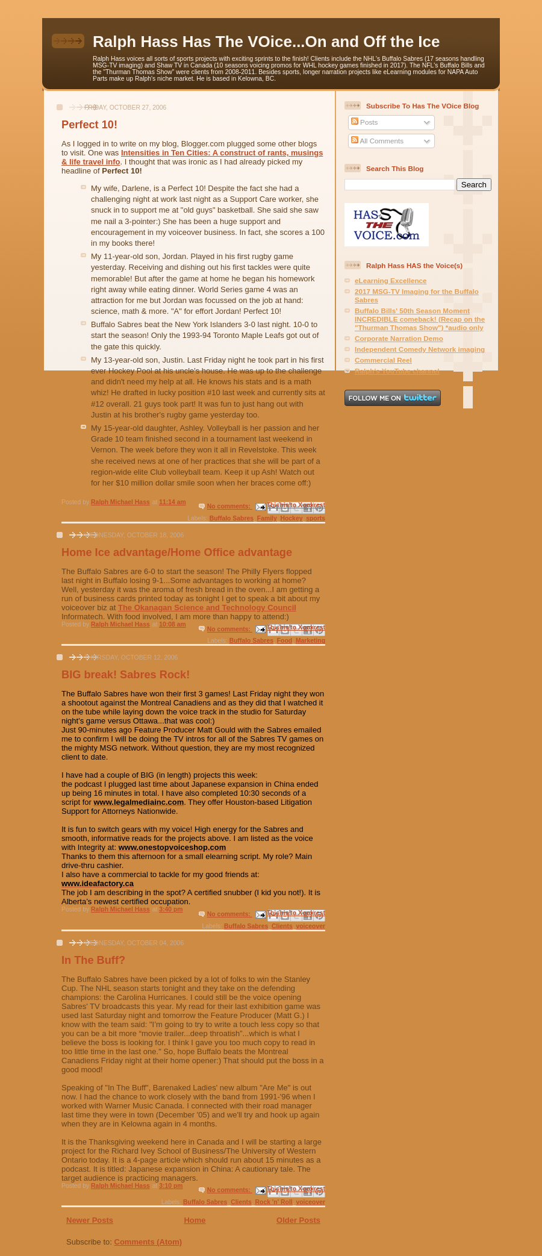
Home (194, 1220)
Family (267, 518)
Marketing (310, 640)
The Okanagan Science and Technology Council (207, 607)
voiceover (310, 926)
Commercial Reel (383, 360)
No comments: (229, 506)
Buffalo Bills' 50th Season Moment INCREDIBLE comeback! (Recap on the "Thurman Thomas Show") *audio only (420, 319)
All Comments (377, 141)
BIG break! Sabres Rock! (125, 675)
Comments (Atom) (148, 1241)
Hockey (291, 518)
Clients (282, 926)
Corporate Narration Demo (399, 338)
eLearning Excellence (391, 280)
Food (284, 640)
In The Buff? (93, 960)
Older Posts (298, 1220)
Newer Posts (89, 1220)
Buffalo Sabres (232, 518)
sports (315, 518)
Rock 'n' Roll (274, 1202)
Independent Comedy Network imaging (420, 349)
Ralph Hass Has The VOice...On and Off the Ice (266, 42)
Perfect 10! (89, 125)
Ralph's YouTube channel (397, 371)
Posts (364, 122)
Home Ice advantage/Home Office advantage (176, 552)
